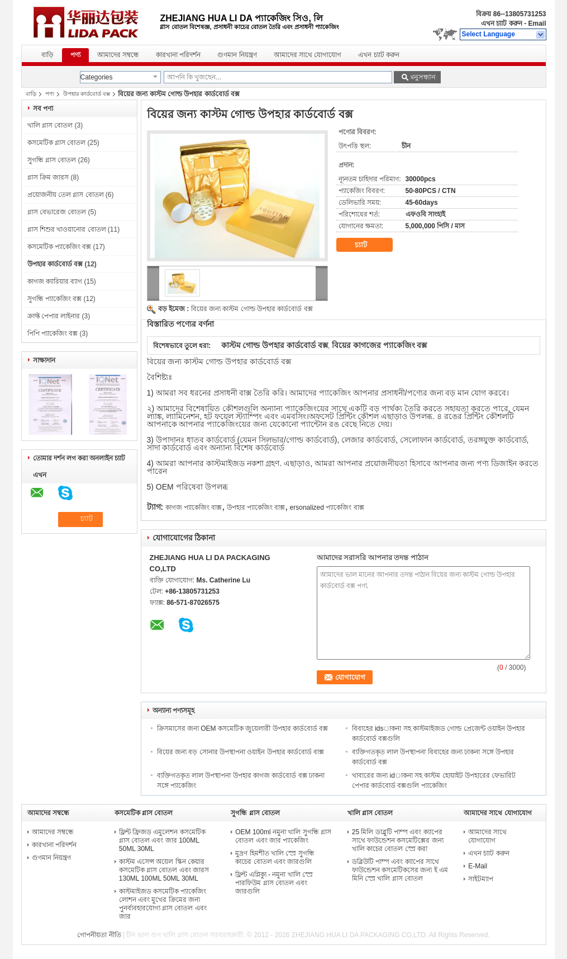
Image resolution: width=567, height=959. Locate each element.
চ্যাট (369, 245)
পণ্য (75, 55)
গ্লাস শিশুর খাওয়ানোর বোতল (66, 229)
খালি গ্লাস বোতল (50, 125)
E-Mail (477, 866)
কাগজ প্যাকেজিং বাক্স (193, 507)
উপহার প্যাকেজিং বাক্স (256, 507)
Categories (96, 77)
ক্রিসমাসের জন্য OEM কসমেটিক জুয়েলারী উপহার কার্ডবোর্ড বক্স (242, 728)
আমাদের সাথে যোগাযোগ (308, 55)
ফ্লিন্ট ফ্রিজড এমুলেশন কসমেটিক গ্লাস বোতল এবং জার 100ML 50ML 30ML (162, 840)
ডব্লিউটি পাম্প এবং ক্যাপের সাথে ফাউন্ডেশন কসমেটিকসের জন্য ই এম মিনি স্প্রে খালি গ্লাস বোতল (400, 870)
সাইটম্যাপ (480, 879)
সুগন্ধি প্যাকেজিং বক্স (54, 299)
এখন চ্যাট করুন (501, 23)
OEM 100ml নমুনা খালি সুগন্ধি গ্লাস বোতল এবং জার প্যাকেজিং (283, 836)
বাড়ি (47, 55)
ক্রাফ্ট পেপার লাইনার (53, 316)
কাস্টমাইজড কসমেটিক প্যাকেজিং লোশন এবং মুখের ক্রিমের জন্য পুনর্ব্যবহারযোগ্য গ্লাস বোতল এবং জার (163, 903)
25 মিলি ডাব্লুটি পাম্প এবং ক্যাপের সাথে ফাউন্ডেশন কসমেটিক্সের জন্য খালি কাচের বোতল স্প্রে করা (398, 840)
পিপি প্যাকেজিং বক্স (52, 333)
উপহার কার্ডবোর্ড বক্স (87, 94)
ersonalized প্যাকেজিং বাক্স (327, 507)
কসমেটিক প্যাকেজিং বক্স (59, 247)
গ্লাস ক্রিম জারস (48, 177)
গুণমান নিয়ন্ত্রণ (236, 55)
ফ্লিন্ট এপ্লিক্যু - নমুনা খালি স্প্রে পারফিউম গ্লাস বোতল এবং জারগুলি (274, 883)
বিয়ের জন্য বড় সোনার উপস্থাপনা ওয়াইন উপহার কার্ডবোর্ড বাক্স (241, 752)
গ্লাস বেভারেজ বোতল (57, 212)
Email (537, 23)
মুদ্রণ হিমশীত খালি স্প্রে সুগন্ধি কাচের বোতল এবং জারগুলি (274, 857)
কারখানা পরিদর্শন (178, 55)
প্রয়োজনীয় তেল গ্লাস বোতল (65, 195)
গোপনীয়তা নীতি (99, 935)
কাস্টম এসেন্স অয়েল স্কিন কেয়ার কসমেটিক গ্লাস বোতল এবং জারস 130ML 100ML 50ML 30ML (164, 870)
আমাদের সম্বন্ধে (118, 55)
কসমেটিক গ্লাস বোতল (56, 143)
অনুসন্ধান (422, 77)
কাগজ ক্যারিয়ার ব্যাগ (55, 281)
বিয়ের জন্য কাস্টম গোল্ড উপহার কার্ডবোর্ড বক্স (252, 309)
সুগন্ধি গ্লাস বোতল (52, 160)
